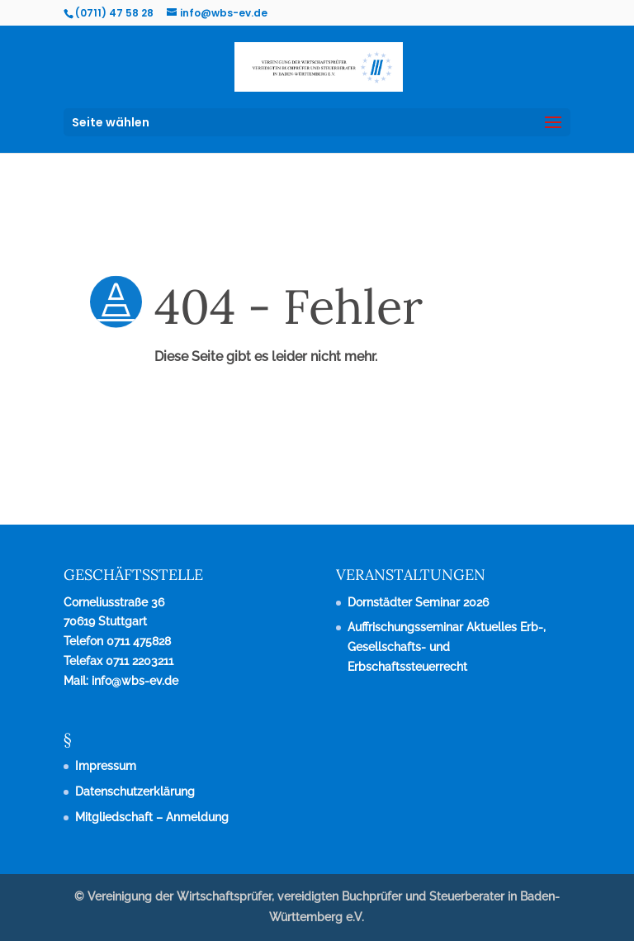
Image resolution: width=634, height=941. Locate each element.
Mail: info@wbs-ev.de (121, 680)
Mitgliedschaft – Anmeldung (152, 817)
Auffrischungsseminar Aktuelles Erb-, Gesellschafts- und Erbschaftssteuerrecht (447, 646)
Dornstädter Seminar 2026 (418, 602)
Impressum (105, 765)
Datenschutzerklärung (135, 791)
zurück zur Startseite (145, 438)
